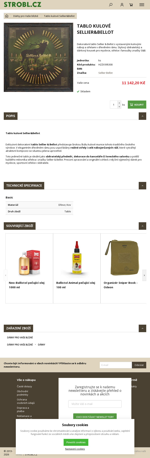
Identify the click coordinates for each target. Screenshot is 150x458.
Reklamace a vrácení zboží (24, 417)
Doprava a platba (23, 409)
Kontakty (132, 386)
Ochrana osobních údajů (26, 401)
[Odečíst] (119, 107)
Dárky (41, 344)
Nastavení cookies (75, 448)
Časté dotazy (24, 386)
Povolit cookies (75, 442)
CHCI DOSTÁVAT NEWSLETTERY (95, 417)
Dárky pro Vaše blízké (20, 337)
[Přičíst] (119, 103)
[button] (6, 275)
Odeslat (139, 365)
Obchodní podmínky (22, 393)
